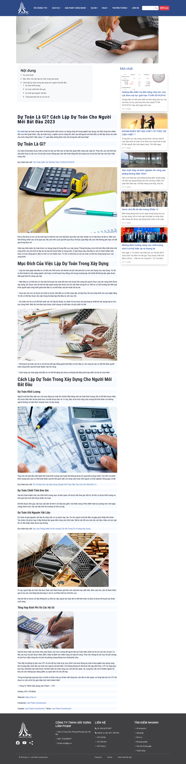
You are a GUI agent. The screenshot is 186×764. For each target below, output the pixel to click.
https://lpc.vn (30, 697)
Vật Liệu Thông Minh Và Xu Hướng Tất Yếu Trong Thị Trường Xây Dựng (61, 529)
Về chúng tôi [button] (40, 8)
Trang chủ (98, 757)
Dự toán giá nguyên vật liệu (35, 93)
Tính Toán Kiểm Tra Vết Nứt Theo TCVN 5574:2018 (53, 162)
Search (157, 8)
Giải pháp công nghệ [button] (75, 8)
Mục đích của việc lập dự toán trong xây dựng (40, 79)
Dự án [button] (94, 8)
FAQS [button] (104, 8)
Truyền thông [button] (119, 8)
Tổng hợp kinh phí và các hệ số (37, 97)
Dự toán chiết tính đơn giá (35, 89)
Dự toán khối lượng (32, 85)
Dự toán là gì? (28, 75)
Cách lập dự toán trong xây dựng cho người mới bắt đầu (45, 83)
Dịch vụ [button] (56, 8)
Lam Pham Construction (36, 703)
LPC (44, 137)
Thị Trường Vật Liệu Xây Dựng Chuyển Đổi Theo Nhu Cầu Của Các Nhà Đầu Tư (64, 484)
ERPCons (164, 8)
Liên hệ (135, 8)
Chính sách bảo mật (125, 757)
